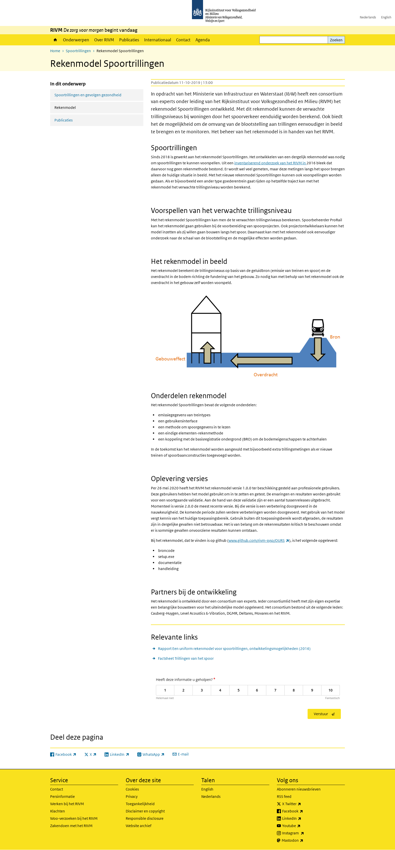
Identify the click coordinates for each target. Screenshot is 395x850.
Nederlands (368, 17)
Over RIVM (104, 40)
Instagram (304, 833)
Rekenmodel (78, 107)
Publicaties (129, 40)
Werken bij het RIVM (67, 803)
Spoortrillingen (78, 50)
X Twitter (302, 804)
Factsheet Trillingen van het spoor (186, 658)
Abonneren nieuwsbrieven (299, 789)
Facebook (303, 811)
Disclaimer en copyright (145, 811)
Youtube (302, 826)
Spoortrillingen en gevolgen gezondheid (87, 94)
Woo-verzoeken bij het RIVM (73, 818)
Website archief (138, 825)
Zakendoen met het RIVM (71, 825)
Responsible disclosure (144, 818)
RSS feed (284, 796)
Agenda (202, 40)
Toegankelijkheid (140, 803)
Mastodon (303, 840)
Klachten (57, 811)
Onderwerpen (76, 40)
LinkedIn (302, 818)
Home (55, 39)
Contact (183, 40)
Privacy (132, 796)
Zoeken (336, 40)
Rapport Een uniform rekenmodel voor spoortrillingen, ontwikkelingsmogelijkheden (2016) (234, 648)
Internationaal (157, 40)
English (386, 17)
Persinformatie (62, 796)
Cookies (132, 789)
